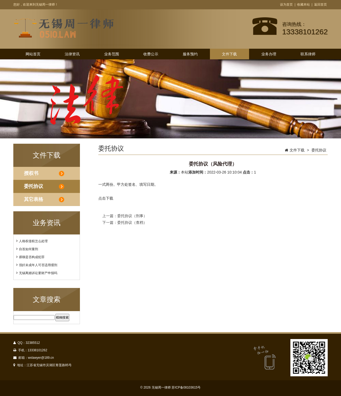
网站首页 (33, 54)
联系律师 (308, 54)
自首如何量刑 (28, 249)
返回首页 (320, 4)
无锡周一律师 (161, 387)
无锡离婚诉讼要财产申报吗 (38, 273)
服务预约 (190, 54)
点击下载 (105, 198)
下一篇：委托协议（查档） (124, 222)
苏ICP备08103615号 (186, 387)
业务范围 (111, 54)
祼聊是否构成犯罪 (31, 257)
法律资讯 (72, 54)
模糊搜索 (62, 317)
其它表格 (33, 199)
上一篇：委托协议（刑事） (124, 216)
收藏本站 (303, 4)
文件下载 (229, 54)
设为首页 (286, 4)
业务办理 (268, 54)
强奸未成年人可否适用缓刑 (38, 265)
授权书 (31, 173)
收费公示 (150, 54)
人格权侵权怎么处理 (33, 241)
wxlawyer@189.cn (41, 358)
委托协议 (33, 186)
